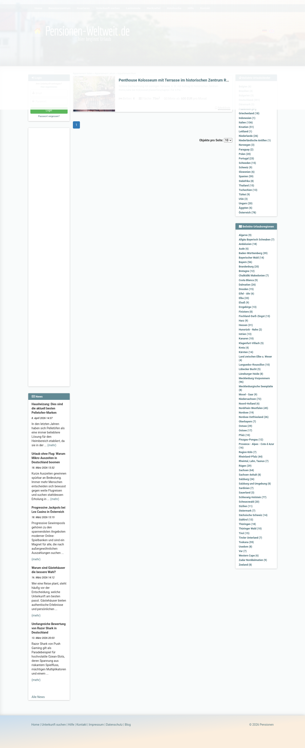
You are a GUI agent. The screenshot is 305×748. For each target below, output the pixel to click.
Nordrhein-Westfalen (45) (253, 408)
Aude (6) (244, 248)
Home (35, 724)
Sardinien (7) (246, 488)
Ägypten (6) (245, 207)
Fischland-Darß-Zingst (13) (254, 316)
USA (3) (243, 198)
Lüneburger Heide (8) (251, 373)
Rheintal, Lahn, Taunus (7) (254, 461)
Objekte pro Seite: (215, 140)
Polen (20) (245, 154)
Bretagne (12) (247, 271)
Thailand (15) (246, 185)
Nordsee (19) (246, 412)
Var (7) (243, 551)
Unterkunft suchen (54, 724)
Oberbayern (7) (247, 421)
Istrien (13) (245, 334)
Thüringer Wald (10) (250, 528)
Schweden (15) (247, 163)
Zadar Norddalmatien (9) (253, 560)
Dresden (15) (246, 289)
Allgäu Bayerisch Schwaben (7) (256, 239)
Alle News (38, 697)
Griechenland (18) (249, 113)
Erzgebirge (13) (248, 307)
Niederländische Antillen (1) (255, 140)
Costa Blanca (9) (248, 280)
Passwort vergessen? (49, 116)
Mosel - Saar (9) (248, 394)
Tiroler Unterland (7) (250, 537)
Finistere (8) (246, 311)
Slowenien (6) (247, 171)
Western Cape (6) (249, 555)
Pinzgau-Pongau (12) (251, 439)
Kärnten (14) (246, 352)
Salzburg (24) (246, 479)
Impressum (96, 724)
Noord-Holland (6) (249, 403)
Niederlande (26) (248, 135)
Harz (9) (243, 320)
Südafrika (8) (246, 181)
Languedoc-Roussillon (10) (254, 364)
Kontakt (81, 724)
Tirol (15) (244, 533)
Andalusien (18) (248, 244)
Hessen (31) (246, 325)
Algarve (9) (245, 235)
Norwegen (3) (246, 144)
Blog (128, 724)
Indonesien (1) (247, 118)
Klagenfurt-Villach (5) (251, 343)
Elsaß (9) (244, 302)
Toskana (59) (246, 542)
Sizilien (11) (246, 506)
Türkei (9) (244, 194)
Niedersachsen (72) (250, 399)
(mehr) (51, 445)
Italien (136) (246, 122)
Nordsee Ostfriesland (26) (254, 417)
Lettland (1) (245, 131)
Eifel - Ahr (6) (246, 293)
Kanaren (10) (246, 338)
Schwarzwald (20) (249, 501)
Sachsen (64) (246, 470)
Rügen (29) (245, 465)
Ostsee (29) (245, 426)
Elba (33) (244, 298)
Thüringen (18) (247, 524)
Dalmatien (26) (247, 284)
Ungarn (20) (246, 203)
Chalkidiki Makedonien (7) (254, 275)
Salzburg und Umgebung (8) (255, 483)
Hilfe (71, 724)
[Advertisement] (50, 194)
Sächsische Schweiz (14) (253, 515)
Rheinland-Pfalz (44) (251, 456)
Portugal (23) (246, 158)
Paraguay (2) (246, 149)
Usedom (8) (245, 546)
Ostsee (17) (245, 430)
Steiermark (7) (247, 510)
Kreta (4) (244, 347)
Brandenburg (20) (249, 266)
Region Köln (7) (248, 452)
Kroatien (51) (246, 127)
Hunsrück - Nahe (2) (250, 329)
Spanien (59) (246, 176)
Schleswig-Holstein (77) (253, 497)
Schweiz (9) (245, 167)
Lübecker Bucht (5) (250, 369)
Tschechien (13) (248, 190)
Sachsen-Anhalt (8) (250, 474)
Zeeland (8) (245, 564)
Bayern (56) (245, 262)
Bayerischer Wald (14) (251, 257)
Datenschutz (114, 724)
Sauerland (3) (246, 492)
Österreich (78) (247, 212)
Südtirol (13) (246, 519)
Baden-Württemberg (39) (253, 253)
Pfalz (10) (244, 435)
